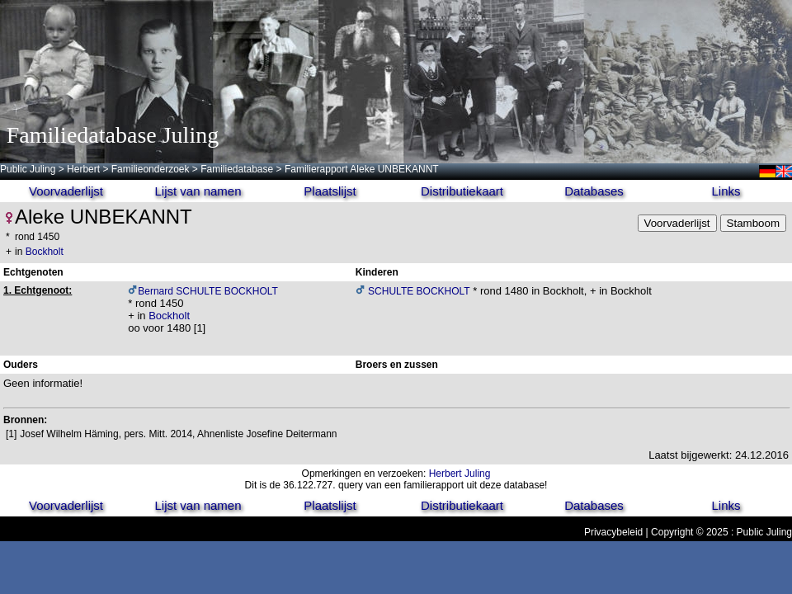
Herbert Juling (460, 473)
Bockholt (45, 251)
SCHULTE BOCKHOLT (417, 291)
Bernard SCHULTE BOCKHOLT (208, 291)
